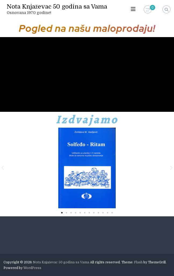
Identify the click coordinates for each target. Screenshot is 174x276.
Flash (138, 262)
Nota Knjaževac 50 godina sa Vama (57, 6)
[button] (2, 168)
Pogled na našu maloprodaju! (87, 28)
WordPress (32, 268)
